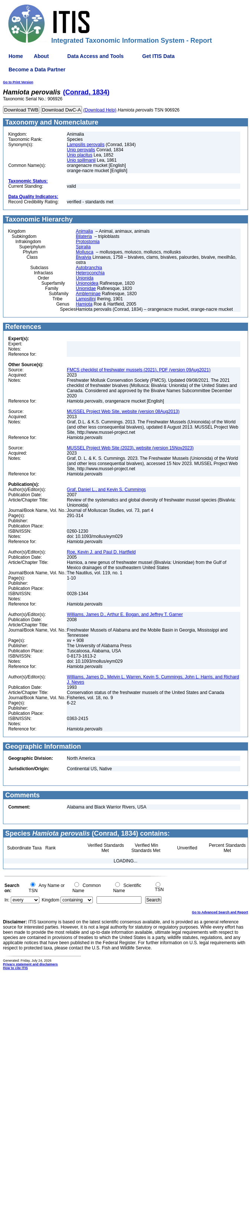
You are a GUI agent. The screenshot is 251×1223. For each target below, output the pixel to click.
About (41, 56)
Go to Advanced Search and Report (220, 912)
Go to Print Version (18, 82)
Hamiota (84, 304)
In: (6, 900)
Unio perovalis (81, 149)
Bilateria (84, 236)
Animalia (84, 231)
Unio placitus (79, 155)
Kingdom (50, 900)
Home (16, 56)
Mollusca (84, 252)
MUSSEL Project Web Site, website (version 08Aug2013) (123, 411)
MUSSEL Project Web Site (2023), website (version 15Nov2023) (130, 448)
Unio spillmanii (81, 160)
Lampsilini (85, 298)
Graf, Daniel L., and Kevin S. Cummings (106, 489)
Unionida (84, 278)
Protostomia (88, 241)
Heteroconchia (90, 272)
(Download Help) (99, 110)
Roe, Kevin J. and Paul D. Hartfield (101, 552)
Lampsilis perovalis (85, 144)
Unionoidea (87, 283)
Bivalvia (83, 257)
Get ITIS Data (158, 56)
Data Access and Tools (95, 56)
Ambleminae (88, 293)
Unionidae (86, 288)
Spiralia (83, 246)
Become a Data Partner (37, 69)
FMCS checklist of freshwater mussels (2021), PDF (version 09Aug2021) (139, 369)
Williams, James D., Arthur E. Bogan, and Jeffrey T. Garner (125, 614)
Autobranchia (89, 267)
